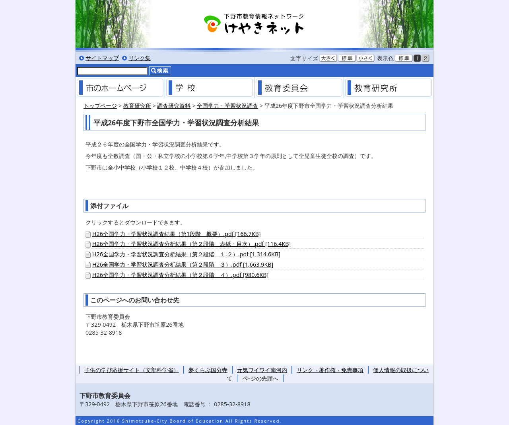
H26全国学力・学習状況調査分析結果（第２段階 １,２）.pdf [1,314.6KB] (186, 254)
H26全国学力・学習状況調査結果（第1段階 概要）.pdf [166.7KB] (176, 234)
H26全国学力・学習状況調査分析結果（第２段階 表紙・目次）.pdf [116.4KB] (191, 244)
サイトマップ (102, 58)
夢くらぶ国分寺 (207, 370)
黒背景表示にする (417, 58)
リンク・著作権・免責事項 (330, 370)
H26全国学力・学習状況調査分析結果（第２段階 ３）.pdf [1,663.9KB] (182, 264)
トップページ (100, 105)
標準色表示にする (403, 58)
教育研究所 (388, 87)
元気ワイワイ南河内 (262, 370)
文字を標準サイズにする (347, 58)
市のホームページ (120, 87)
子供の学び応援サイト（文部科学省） (131, 370)
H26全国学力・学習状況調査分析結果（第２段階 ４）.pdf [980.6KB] (180, 275)
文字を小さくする (365, 58)
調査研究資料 (173, 105)
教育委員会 (299, 87)
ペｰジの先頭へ (260, 378)
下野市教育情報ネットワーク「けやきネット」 (254, 24)
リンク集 (139, 58)
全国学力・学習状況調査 (227, 105)
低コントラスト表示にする (425, 58)
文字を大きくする (328, 58)
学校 (209, 87)
